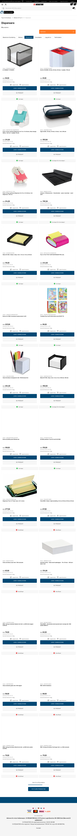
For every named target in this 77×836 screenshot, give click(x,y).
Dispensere (29, 37)
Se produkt (19, 93)
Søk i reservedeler (53, 1)
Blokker (20, 37)
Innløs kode (44, 1)
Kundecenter (29, 1)
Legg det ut (48, 37)
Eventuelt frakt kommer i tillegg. (9, 81)
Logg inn (72, 1)
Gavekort (37, 1)
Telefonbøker (58, 37)
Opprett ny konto (64, 1)
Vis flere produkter (38, 789)
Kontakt (38, 828)
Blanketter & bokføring (9, 37)
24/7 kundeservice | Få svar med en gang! (11, 1)
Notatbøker (38, 37)
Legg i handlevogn (19, 88)
